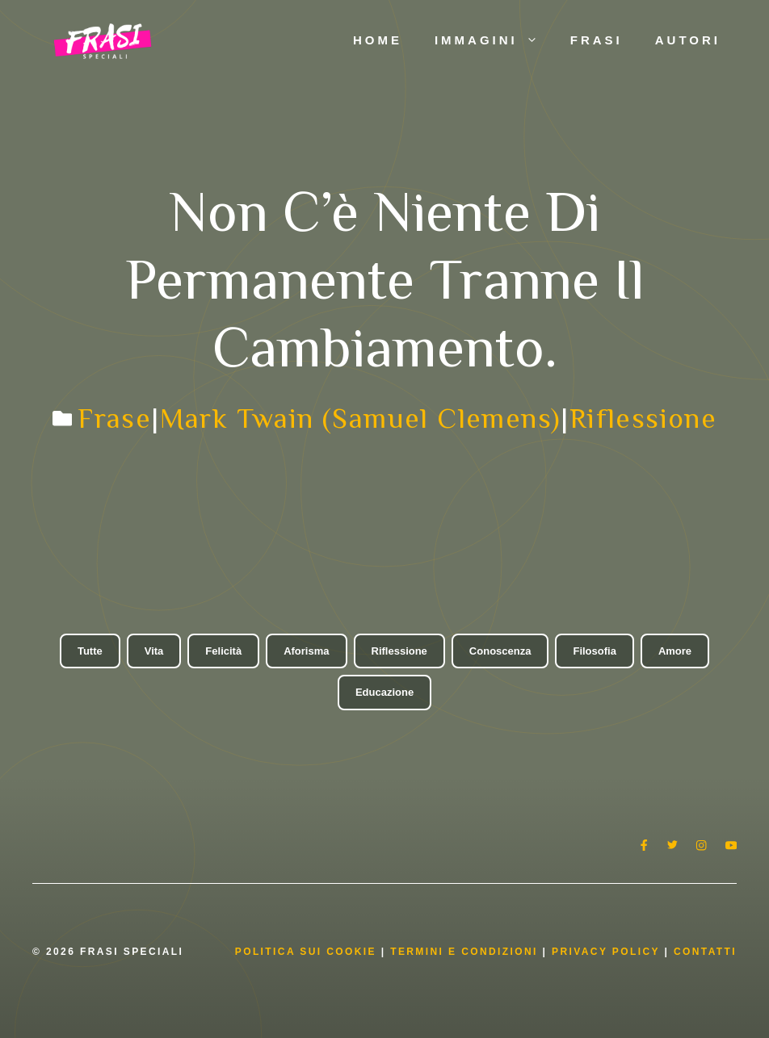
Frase (114, 418)
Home (377, 40)
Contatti (705, 951)
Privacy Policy (608, 951)
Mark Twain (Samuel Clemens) (360, 418)
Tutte (90, 651)
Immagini (494, 40)
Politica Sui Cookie (305, 951)
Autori (688, 40)
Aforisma (306, 651)
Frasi (596, 40)
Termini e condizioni (464, 951)
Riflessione (642, 418)
